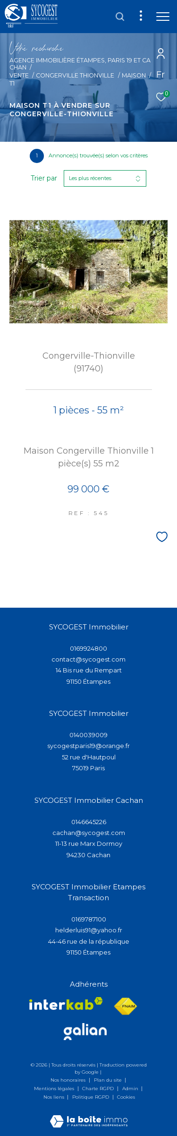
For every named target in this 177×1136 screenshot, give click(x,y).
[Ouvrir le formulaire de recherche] (120, 16)
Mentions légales (55, 1088)
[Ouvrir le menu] (163, 16)
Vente (19, 75)
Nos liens (54, 1097)
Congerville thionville (75, 75)
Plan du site (108, 1080)
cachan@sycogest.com (88, 832)
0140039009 (88, 735)
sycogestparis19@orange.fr (88, 745)
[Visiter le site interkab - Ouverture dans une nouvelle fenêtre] (66, 1003)
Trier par (44, 178)
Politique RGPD (90, 1097)
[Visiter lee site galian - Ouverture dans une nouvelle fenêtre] (85, 1031)
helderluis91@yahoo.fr (88, 930)
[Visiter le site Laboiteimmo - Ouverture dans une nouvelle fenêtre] (88, 1115)
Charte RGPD (98, 1088)
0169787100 (88, 919)
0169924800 (88, 648)
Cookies (126, 1097)
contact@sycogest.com (88, 659)
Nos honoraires (69, 1080)
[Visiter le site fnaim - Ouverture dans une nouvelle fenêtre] (125, 1006)
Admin (131, 1088)
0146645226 (88, 822)
